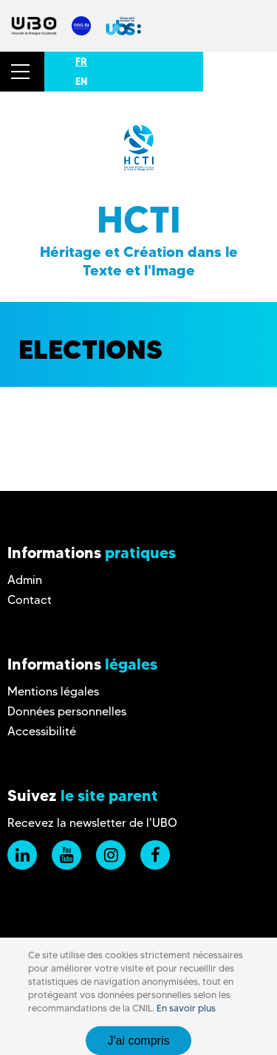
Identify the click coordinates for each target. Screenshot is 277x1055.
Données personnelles (66, 711)
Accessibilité (41, 731)
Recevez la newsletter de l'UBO (92, 823)
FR (81, 61)
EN (81, 81)
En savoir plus (186, 1008)
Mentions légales (53, 691)
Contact (29, 600)
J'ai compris (139, 1040)
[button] (22, 72)
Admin (24, 580)
